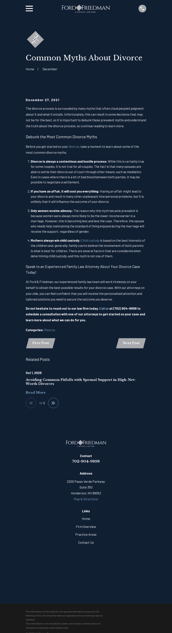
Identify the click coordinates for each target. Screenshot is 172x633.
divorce (74, 146)
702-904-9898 (86, 461)
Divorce (49, 330)
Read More (36, 393)
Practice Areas (85, 534)
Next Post (131, 343)
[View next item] (53, 403)
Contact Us (86, 542)
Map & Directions (86, 499)
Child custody (90, 240)
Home (86, 518)
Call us (104, 308)
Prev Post (40, 343)
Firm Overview (86, 526)
